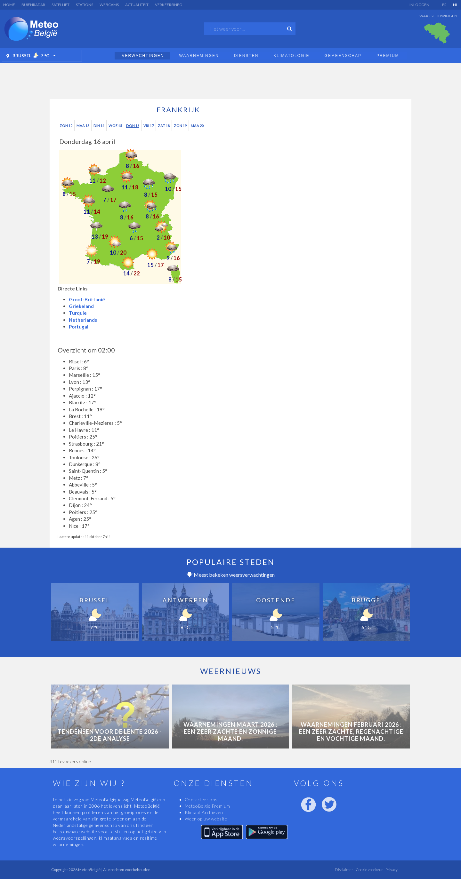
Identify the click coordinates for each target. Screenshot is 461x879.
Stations (84, 4)
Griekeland (81, 306)
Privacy (391, 869)
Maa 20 (197, 125)
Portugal (78, 326)
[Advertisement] (230, 79)
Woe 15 (115, 125)
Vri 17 (148, 125)
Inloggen (419, 4)
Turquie (78, 313)
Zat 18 (164, 125)
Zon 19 (180, 125)
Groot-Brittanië (87, 299)
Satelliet (60, 4)
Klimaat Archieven (204, 812)
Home (9, 4)
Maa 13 (83, 125)
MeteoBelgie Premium (207, 806)
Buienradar (33, 4)
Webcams (109, 4)
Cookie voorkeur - (370, 869)
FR (444, 4)
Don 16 (132, 125)
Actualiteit (137, 4)
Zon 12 (66, 125)
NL (455, 4)
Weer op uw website (206, 818)
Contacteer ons (201, 799)
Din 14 (98, 125)
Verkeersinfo (168, 4)
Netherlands (83, 320)
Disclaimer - (345, 869)
